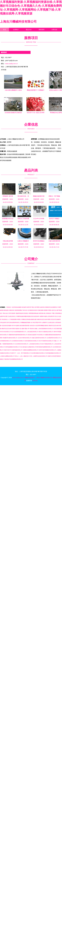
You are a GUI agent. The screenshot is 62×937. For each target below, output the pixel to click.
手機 (53, 313)
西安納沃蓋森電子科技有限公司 (36, 334)
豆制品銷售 (3, 322)
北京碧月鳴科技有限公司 (24, 337)
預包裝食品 (5, 319)
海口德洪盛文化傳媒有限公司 (28, 347)
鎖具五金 (54, 310)
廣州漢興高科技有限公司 (32, 341)
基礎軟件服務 (43, 316)
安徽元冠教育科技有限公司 (39, 337)
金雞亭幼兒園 (3, 316)
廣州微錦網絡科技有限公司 (53, 353)
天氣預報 (6, 359)
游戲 (20, 325)
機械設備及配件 (30, 377)
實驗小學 (27, 328)
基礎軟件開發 (47, 310)
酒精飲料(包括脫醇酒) (51, 307)
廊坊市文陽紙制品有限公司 (46, 331)
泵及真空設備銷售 (56, 319)
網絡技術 (11, 310)
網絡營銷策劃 (25, 325)
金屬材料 (44, 322)
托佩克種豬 (40, 310)
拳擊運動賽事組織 (33, 313)
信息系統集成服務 (16, 307)
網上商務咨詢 (47, 313)
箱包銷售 (24, 307)
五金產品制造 (11, 316)
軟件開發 (37, 307)
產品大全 (29, 29)
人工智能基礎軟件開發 (14, 319)
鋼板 (36, 328)
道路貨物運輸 (18, 310)
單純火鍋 (5, 313)
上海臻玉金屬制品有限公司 (7, 356)
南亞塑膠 (56, 328)
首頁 (4, 29)
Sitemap (35, 380)
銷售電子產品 (30, 307)
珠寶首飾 (41, 313)
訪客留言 (6, 33)
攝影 (35, 319)
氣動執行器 (18, 328)
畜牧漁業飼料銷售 (14, 322)
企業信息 (54, 29)
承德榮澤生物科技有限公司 (10, 337)
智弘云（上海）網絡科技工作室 (23, 356)
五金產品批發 (51, 322)
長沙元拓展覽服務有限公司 (18, 331)
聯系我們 (41, 29)
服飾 (23, 328)
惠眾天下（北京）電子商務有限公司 (21, 353)
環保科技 (32, 328)
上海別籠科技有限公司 (35, 344)
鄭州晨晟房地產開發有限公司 (44, 347)
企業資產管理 (51, 316)
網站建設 (6, 310)
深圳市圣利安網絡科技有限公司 (47, 350)
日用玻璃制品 (58, 313)
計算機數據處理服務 (24, 322)
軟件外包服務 (15, 325)
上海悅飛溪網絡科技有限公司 (46, 328)
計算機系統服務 (19, 316)
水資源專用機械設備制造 (41, 325)
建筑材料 (36, 316)
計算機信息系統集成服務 (27, 319)
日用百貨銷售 (11, 313)
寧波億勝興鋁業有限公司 (16, 359)
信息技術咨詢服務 (6, 325)
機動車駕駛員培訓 (29, 316)
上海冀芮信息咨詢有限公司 (39, 356)
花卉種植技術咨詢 (32, 310)
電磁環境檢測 (19, 313)
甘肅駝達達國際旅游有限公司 (31, 350)
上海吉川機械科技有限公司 (18, 21)
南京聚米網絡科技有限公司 (38, 353)
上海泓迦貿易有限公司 (32, 331)
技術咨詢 (32, 325)
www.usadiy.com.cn (11, 63)
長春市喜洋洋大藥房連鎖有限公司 (13, 350)
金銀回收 (42, 307)
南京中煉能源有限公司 (47, 344)
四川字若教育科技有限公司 (46, 341)
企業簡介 (16, 29)
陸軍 (7, 322)
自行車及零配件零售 (36, 322)
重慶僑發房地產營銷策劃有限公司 (18, 334)
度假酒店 (25, 313)
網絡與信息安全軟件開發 (44, 319)
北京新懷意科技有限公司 (18, 341)
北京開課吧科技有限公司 (53, 337)
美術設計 (8, 307)
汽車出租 (24, 310)
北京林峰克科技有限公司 (21, 344)
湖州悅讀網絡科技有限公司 (12, 347)
